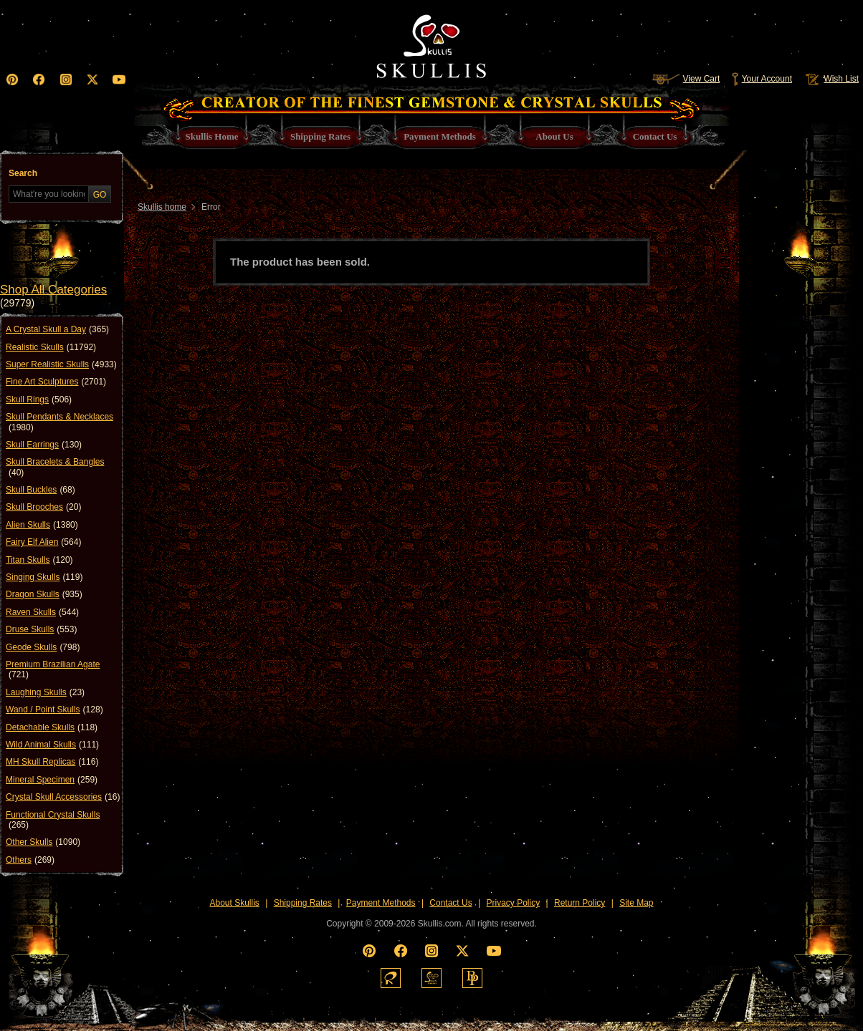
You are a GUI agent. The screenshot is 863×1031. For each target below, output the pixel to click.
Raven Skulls (42, 612)
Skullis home (162, 207)
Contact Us (450, 903)
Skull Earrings (44, 445)
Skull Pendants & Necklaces (59, 422)
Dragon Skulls (44, 594)
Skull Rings (39, 400)
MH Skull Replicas (52, 762)
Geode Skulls (43, 647)
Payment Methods (381, 903)
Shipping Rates (303, 903)
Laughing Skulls (45, 692)
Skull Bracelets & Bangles (55, 467)
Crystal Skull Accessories (63, 797)
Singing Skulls (44, 577)
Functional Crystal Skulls (53, 820)
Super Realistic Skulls (61, 364)
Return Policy (579, 903)
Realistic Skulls (51, 347)
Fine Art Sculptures (56, 382)
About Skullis (234, 903)
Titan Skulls (39, 560)
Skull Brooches (43, 507)
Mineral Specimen (51, 780)
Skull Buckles (40, 490)
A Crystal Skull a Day (57, 329)
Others (30, 860)
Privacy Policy (513, 903)
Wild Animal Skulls (52, 745)
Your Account (761, 79)
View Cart (686, 79)
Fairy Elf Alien (43, 542)
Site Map (636, 903)
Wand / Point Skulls (54, 710)
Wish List (831, 79)
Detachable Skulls (51, 727)
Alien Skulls (42, 525)
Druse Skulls (41, 629)
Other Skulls (43, 842)
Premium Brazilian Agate (53, 669)
